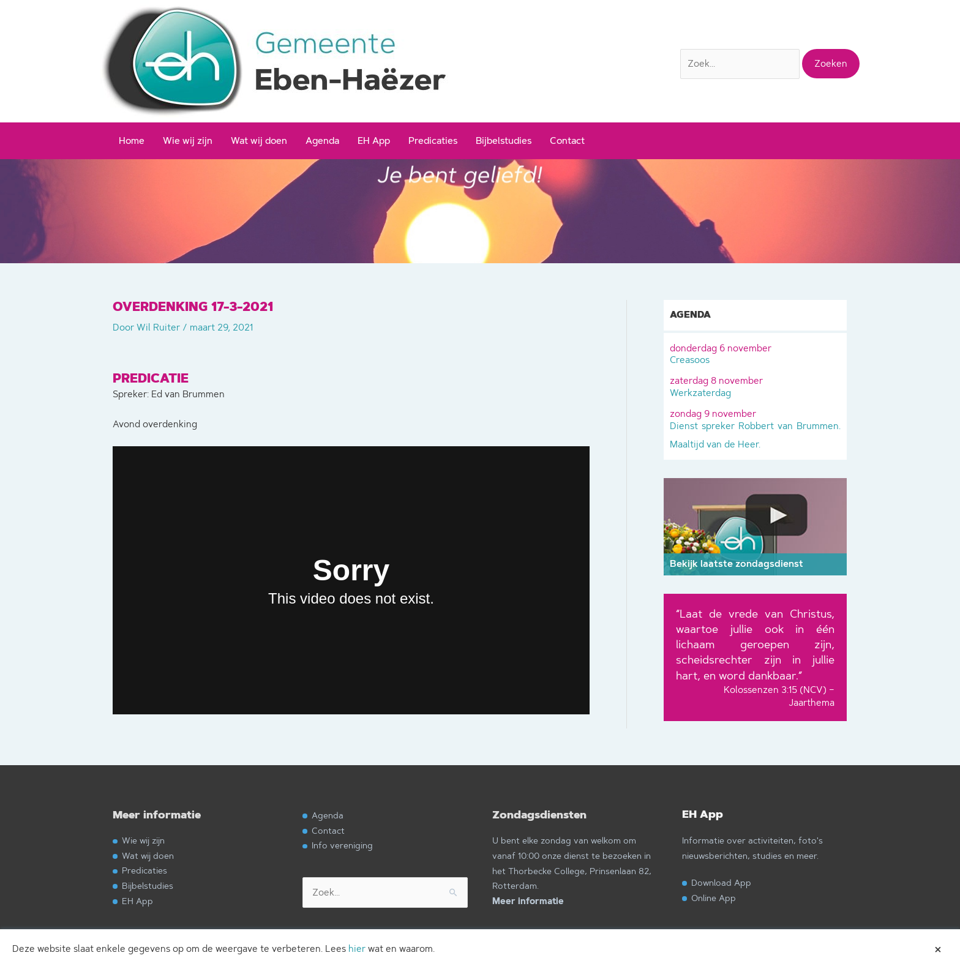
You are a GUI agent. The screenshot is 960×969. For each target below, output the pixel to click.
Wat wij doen (259, 140)
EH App (374, 140)
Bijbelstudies (503, 140)
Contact (567, 140)
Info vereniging (342, 845)
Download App (721, 882)
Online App (713, 898)
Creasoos (755, 353)
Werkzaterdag (755, 386)
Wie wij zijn (187, 140)
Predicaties (432, 140)
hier (357, 948)
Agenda (322, 140)
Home (131, 140)
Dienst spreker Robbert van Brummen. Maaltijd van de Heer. (755, 428)
